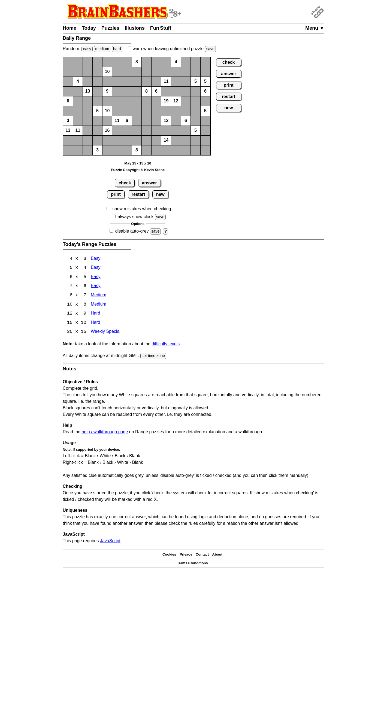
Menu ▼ (314, 28)
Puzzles (110, 28)
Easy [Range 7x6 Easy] (96, 286)
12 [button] (176, 101)
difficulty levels (166, 345)
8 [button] (136, 61)
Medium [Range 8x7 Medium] (98, 296)
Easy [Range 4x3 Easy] (96, 259)
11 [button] (166, 81)
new (160, 194)
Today (89, 28)
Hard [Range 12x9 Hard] (95, 314)
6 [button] (156, 91)
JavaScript (110, 541)
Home (69, 28)
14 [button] (166, 140)
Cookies (169, 555)
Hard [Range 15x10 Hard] (95, 323)
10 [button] (107, 71)
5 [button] (195, 81)
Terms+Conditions (192, 564)
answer (149, 183)
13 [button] (87, 91)
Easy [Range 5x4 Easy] (96, 268)
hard (117, 49)
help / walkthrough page (104, 432)
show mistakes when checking (141, 208)
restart (138, 194)
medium (102, 49)
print (116, 194)
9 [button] (107, 91)
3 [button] (68, 120)
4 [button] (176, 61)
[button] (68, 62)
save (210, 49)
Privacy (186, 555)
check (125, 183)
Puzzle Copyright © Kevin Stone (138, 170)
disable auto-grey (132, 231)
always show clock (136, 216)
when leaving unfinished (172, 48)
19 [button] (166, 101)
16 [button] (107, 130)
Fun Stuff (160, 28)
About (217, 555)
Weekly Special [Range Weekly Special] (105, 333)
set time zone (153, 357)
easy (87, 49)
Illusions (135, 28)
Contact (202, 555)
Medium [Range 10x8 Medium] (98, 305)
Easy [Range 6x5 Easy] (96, 277)
